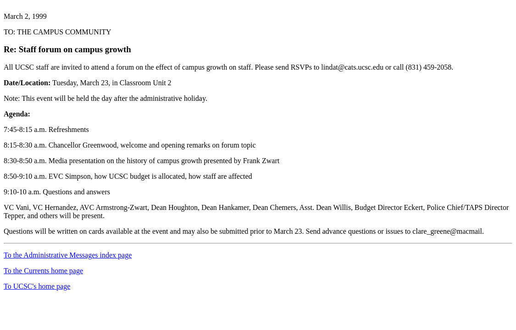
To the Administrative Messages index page (68, 255)
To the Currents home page (43, 271)
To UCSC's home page (37, 286)
